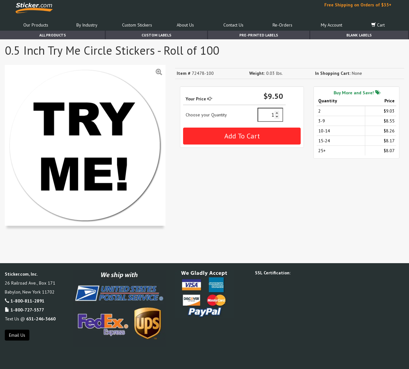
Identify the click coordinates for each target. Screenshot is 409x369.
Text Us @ (30, 319)
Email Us (17, 335)
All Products (52, 35)
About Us (185, 25)
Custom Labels (156, 35)
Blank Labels (359, 35)
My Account (331, 25)
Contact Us (233, 25)
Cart (378, 25)
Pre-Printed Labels (258, 35)
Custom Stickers (137, 25)
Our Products (35, 25)
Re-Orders (282, 25)
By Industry (86, 25)
